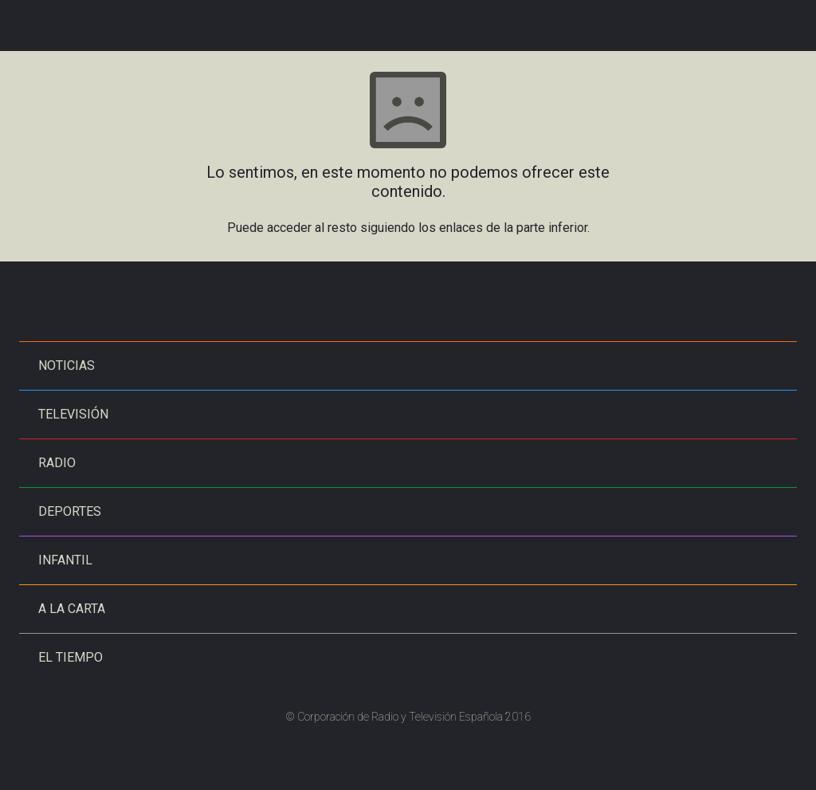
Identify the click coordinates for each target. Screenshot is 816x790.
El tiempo (70, 657)
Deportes (69, 511)
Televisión (73, 414)
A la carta (71, 608)
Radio (57, 462)
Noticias (66, 365)
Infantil (65, 560)
